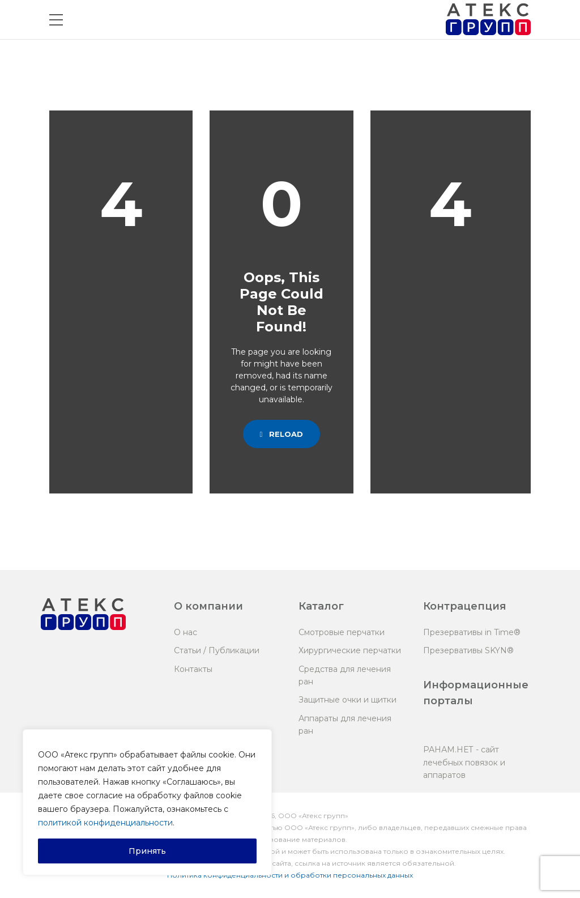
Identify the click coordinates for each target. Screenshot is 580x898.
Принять (147, 851)
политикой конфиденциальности (105, 823)
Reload (282, 434)
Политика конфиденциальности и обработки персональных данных (290, 875)
